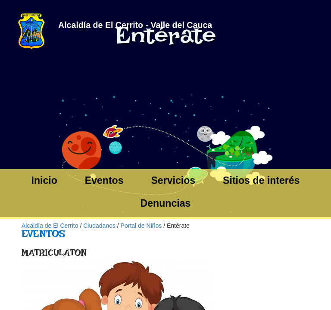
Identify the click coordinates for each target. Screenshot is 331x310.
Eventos (104, 180)
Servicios (173, 180)
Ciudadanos (99, 225)
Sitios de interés (261, 180)
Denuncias (166, 203)
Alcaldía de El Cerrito (50, 225)
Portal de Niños (141, 225)
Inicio (44, 180)
